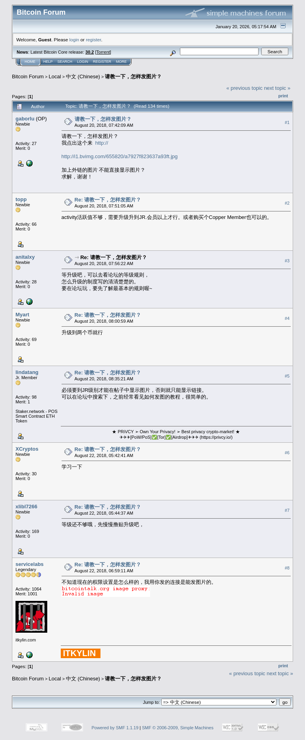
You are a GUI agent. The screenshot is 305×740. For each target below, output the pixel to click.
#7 (287, 510)
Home (30, 62)
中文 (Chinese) (83, 76)
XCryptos (27, 449)
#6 (287, 452)
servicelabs (29, 564)
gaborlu (25, 119)
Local (55, 76)
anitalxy (25, 257)
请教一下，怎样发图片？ (133, 76)
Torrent (103, 52)
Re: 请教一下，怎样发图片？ (108, 200)
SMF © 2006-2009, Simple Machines (178, 727)
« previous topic (244, 88)
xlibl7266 (26, 506)
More (121, 62)
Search (65, 62)
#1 (287, 122)
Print (283, 95)
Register (102, 62)
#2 (287, 203)
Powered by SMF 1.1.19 (115, 727)
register (93, 39)
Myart (22, 315)
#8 (287, 568)
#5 (287, 376)
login (74, 39)
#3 (287, 260)
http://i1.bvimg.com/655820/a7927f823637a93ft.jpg (120, 156)
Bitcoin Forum (28, 76)
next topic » (277, 88)
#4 (287, 318)
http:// (101, 143)
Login (82, 62)
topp (21, 199)
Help (48, 62)
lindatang (27, 372)
